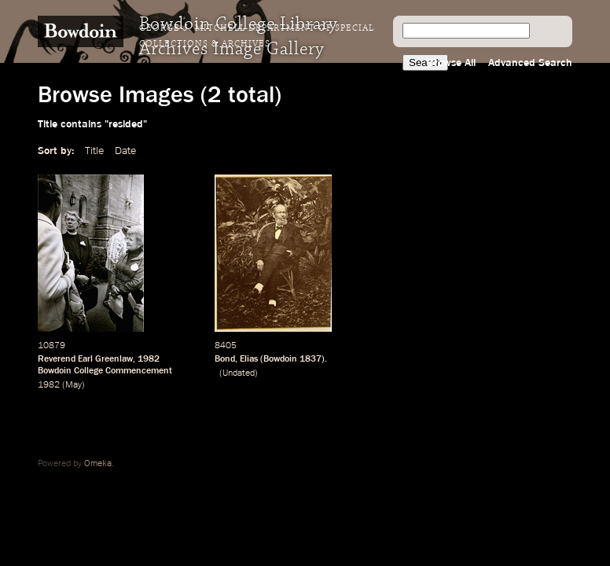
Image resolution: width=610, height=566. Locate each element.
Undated (238, 373)
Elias (249, 359)
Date (125, 150)
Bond (225, 359)
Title (94, 150)
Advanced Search (530, 62)
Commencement (138, 371)
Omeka (98, 464)
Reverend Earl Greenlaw (85, 359)
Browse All (451, 62)
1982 (149, 359)
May (73, 385)
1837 (310, 359)
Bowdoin (280, 359)
